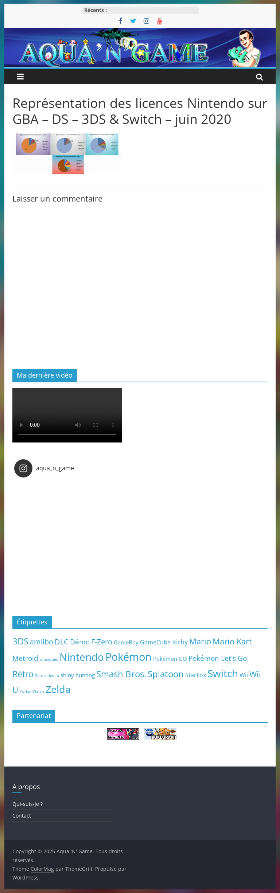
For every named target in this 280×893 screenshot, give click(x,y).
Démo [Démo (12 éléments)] (80, 642)
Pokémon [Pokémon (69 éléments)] (128, 657)
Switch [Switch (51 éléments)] (222, 673)
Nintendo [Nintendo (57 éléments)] (81, 657)
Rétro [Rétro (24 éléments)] (23, 674)
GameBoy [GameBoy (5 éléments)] (126, 642)
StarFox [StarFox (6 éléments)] (195, 675)
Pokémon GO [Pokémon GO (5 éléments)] (170, 658)
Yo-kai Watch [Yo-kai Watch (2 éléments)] (32, 691)
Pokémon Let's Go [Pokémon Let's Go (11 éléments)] (217, 658)
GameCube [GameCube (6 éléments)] (155, 642)
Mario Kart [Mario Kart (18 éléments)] (232, 641)
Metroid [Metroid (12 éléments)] (25, 658)
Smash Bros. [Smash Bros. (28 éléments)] (121, 674)
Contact (21, 815)
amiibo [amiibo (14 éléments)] (41, 641)
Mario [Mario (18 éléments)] (200, 641)
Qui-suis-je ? (27, 803)
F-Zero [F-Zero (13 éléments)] (101, 642)
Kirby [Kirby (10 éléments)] (180, 641)
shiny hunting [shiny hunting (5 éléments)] (78, 675)
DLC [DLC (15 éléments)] (62, 641)
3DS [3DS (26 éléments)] (20, 641)
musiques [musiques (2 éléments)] (49, 659)
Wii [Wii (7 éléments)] (244, 675)
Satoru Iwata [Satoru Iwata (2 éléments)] (47, 675)
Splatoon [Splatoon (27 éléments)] (166, 674)
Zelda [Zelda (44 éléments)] (58, 689)
